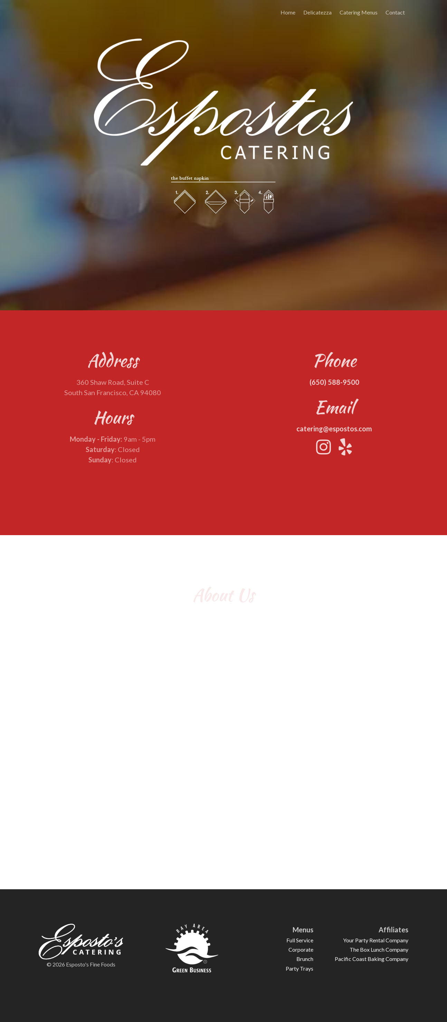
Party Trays (299, 968)
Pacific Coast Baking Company (371, 958)
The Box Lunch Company (379, 949)
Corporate (300, 949)
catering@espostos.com (334, 432)
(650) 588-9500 (334, 385)
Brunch (304, 958)
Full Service (299, 940)
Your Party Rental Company (375, 940)
